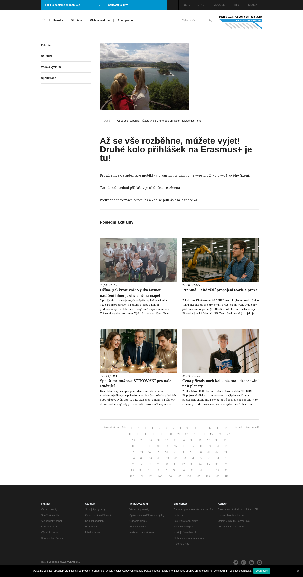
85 (208, 464)
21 (178, 434)
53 (141, 452)
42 (149, 446)
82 (183, 464)
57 (175, 452)
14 (226, 428)
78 (150, 464)
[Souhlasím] (298, 571)
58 (183, 452)
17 (146, 434)
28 (133, 440)
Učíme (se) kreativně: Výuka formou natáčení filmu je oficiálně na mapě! (130, 293)
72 (200, 458)
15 (130, 434)
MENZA (252, 4)
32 (166, 440)
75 (225, 458)
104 (170, 476)
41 (141, 446)
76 (133, 464)
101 (141, 476)
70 (184, 458)
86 (216, 464)
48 (200, 446)
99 (226, 470)
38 (216, 440)
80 (167, 464)
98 (217, 470)
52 (133, 452)
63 (225, 452)
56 (166, 452)
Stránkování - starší (247, 427)
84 (200, 464)
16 (138, 434)
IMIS (236, 4)
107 (198, 476)
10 (195, 428)
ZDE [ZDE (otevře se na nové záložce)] (197, 200)
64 (133, 458)
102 (151, 476)
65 (141, 458)
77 (142, 464)
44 (166, 446)
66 (150, 458)
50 (218, 446)
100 (132, 476)
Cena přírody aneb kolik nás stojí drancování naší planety (220, 383)
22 (186, 434)
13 (218, 428)
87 (225, 464)
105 (179, 476)
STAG (200, 4)
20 (170, 434)
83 (191, 464)
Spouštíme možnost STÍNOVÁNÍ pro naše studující (135, 383)
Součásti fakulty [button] (136, 4)
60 (200, 452)
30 (150, 440)
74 (217, 458)
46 (183, 446)
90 (149, 470)
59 (191, 452)
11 (203, 428)
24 (203, 434)
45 (175, 446)
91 (158, 470)
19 (162, 434)
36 (200, 440)
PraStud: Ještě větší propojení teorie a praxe (219, 290)
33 (175, 440)
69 (176, 458)
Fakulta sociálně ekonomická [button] (72, 4)
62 (216, 452)
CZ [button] (187, 4)
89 (140, 470)
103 (160, 476)
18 (154, 434)
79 (158, 464)
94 (183, 470)
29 (141, 440)
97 (209, 470)
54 (149, 452)
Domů (107, 120)
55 (158, 452)
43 (158, 446)
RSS (43, 561)
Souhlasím (261, 570)
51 (226, 446)
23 (195, 434)
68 (167, 458)
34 (183, 440)
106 (189, 476)
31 (158, 440)
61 (208, 452)
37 (208, 440)
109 (217, 476)
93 (174, 470)
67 (158, 458)
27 (228, 434)
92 (166, 470)
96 (200, 470)
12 (210, 428)
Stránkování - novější (113, 427)
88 (132, 470)
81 (175, 464)
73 (209, 458)
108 (208, 476)
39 (225, 440)
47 (192, 446)
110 (227, 476)
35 (191, 440)
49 (209, 446)
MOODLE (219, 4)
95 (191, 470)
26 (220, 434)
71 (193, 458)
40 (133, 446)
